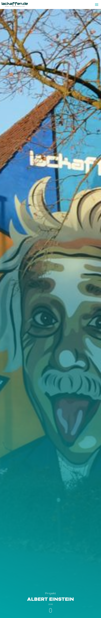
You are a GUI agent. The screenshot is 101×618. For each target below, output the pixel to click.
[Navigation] (96, 4)
